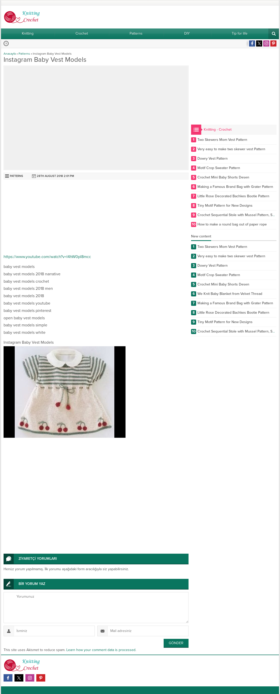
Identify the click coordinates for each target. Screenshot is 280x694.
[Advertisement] (96, 217)
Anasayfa (10, 53)
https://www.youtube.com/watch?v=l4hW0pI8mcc (47, 256)
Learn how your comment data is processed (100, 650)
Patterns (24, 53)
